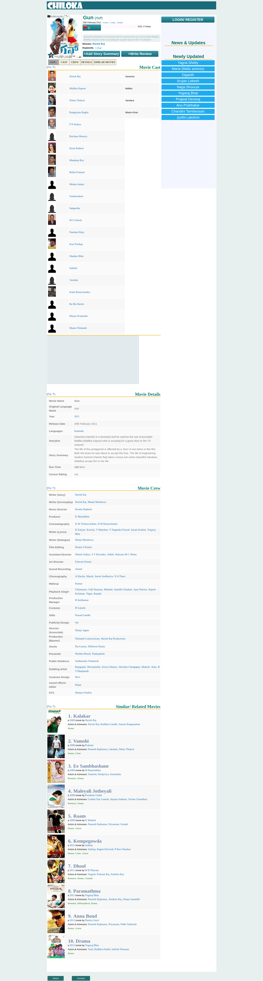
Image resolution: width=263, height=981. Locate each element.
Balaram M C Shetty (126, 554)
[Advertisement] (93, 359)
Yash (90, 949)
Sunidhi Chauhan (123, 589)
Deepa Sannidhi (131, 899)
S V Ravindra (99, 554)
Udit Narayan (95, 589)
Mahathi (108, 589)
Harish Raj (98, 43)
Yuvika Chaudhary (137, 799)
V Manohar (102, 529)
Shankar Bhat (76, 256)
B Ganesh (80, 607)
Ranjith (97, 593)
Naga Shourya (188, 87)
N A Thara (119, 576)
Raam (79, 816)
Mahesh (146, 667)
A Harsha (80, 576)
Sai (76, 622)
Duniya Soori (92, 920)
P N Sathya (75, 124)
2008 (72, 745)
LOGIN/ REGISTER (187, 20)
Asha (153, 667)
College (98, 48)
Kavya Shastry (109, 667)
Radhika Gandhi (108, 724)
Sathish (73, 268)
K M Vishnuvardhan (85, 523)
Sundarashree (76, 196)
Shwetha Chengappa (129, 667)
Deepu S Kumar (83, 547)
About (56, 978)
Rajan (78, 684)
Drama (120, 22)
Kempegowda (87, 841)
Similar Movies (104, 62)
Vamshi (81, 741)
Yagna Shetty (188, 63)
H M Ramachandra (108, 523)
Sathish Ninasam (120, 949)
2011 (76, 416)
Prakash (89, 745)
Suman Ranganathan (129, 724)
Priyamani (113, 824)
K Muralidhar (82, 516)
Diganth (188, 75)
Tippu (89, 593)
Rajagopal (80, 667)
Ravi (77, 677)
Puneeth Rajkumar (97, 749)
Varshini (73, 280)
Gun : (53, 62)
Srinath (124, 824)
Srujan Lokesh (188, 81)
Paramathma (86, 891)
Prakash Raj (103, 874)
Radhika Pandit (102, 949)
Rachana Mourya (78, 136)
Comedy (88, 878)
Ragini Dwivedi (105, 849)
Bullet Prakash (77, 172)
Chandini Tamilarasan (188, 111)
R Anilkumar (82, 600)
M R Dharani (92, 870)
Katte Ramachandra (79, 292)
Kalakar (82, 716)
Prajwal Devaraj (188, 99)
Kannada (79, 431)
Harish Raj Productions (113, 638)
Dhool (79, 866)
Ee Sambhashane (91, 766)
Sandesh (92, 774)
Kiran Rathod (76, 148)
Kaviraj (90, 529)
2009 (72, 720)
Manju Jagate (82, 630)
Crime (112, 22)
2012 (72, 920)
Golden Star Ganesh (98, 799)
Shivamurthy (94, 667)
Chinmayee (81, 589)
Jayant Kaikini (138, 529)
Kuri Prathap (76, 244)
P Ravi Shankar (123, 849)
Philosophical (84, 903)
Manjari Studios (83, 692)
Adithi (110, 554)
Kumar (78, 583)
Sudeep (89, 845)
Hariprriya (103, 774)
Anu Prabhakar (188, 105)
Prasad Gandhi (82, 615)
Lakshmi (113, 749)
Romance (72, 778)
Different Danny (96, 646)
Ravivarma (81, 646)
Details (86, 62)
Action (105, 22)
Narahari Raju (76, 232)
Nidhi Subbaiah (128, 924)
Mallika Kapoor (77, 88)
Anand (78, 569)
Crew (75, 62)
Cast (64, 62)
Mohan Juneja (76, 184)
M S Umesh (75, 220)
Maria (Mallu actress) (188, 69)
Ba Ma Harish (76, 304)
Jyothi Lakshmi (187, 117)
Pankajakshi (98, 653)
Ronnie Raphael (83, 509)
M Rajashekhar (93, 770)
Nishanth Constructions (87, 638)
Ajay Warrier (140, 589)
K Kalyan (80, 529)
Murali (90, 576)
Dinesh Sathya (82, 554)
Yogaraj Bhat (92, 895)
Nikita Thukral (77, 100)
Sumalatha (115, 774)
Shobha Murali (83, 653)
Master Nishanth (78, 328)
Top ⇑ (51, 67)
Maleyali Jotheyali (92, 791)
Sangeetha (74, 208)
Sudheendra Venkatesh (87, 661)
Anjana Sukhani (118, 799)
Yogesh (92, 874)
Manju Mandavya (97, 502)
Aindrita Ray (117, 874)
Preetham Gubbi (93, 795)
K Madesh (90, 820)
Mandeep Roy (76, 160)
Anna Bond (85, 916)
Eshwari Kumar (83, 561)
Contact (81, 978)
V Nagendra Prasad (119, 529)
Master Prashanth (78, 316)
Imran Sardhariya (104, 576)
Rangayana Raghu (78, 112)
